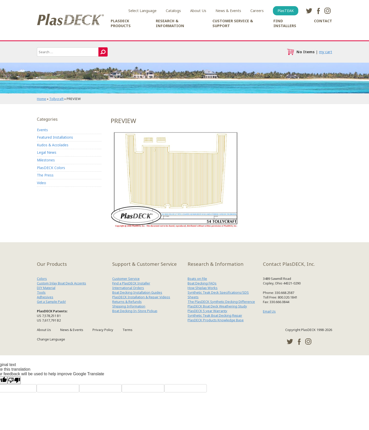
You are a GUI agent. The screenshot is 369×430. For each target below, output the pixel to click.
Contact (323, 20)
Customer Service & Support (232, 23)
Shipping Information (128, 306)
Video (41, 182)
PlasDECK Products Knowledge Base (216, 320)
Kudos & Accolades (52, 144)
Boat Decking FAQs (202, 283)
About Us (198, 10)
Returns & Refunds (127, 301)
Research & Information (170, 23)
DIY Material (46, 287)
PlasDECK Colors (51, 167)
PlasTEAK (286, 10)
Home (41, 98)
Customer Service (126, 278)
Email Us (269, 311)
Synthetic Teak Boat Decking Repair (215, 315)
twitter (309, 10)
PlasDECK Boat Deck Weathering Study (217, 306)
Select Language (142, 10)
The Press (45, 175)
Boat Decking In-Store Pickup (134, 310)
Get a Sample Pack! (51, 301)
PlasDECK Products (121, 23)
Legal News (46, 152)
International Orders (128, 287)
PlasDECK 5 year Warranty (207, 310)
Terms (127, 329)
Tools (41, 292)
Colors (42, 278)
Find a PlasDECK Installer (131, 283)
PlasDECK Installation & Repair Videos (141, 297)
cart (290, 52)
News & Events (228, 10)
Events (42, 129)
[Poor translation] (14, 380)
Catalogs (173, 10)
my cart (325, 51)
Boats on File (197, 278)
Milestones (46, 160)
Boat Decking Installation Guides (137, 292)
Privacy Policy (103, 329)
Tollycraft (56, 98)
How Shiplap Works (203, 287)
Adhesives (45, 297)
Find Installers (284, 23)
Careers (257, 10)
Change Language (51, 339)
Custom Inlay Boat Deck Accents (61, 283)
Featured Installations (55, 137)
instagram (327, 10)
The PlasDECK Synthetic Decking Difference (221, 301)
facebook (318, 10)
